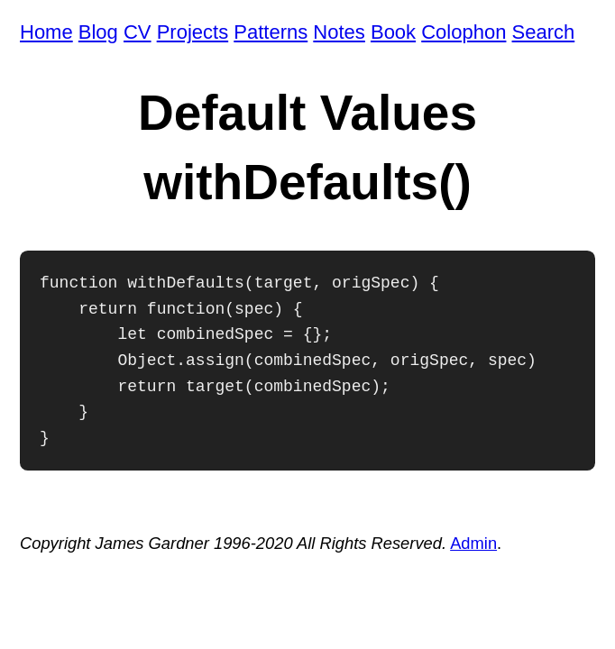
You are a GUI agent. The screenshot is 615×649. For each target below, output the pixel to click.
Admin (473, 543)
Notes (338, 32)
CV (137, 32)
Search (543, 32)
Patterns (271, 32)
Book (393, 32)
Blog (98, 32)
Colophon (463, 32)
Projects (192, 32)
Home (46, 32)
